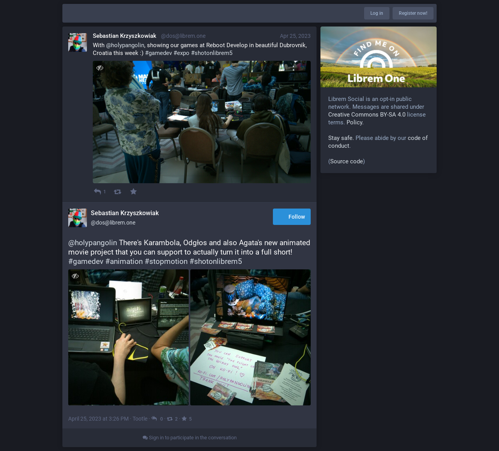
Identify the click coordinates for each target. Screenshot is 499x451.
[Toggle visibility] (99, 67)
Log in (376, 13)
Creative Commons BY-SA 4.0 (366, 114)
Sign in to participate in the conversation (190, 437)
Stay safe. (341, 137)
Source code (346, 161)
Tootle (140, 419)
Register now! (413, 13)
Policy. (355, 122)
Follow (292, 217)
